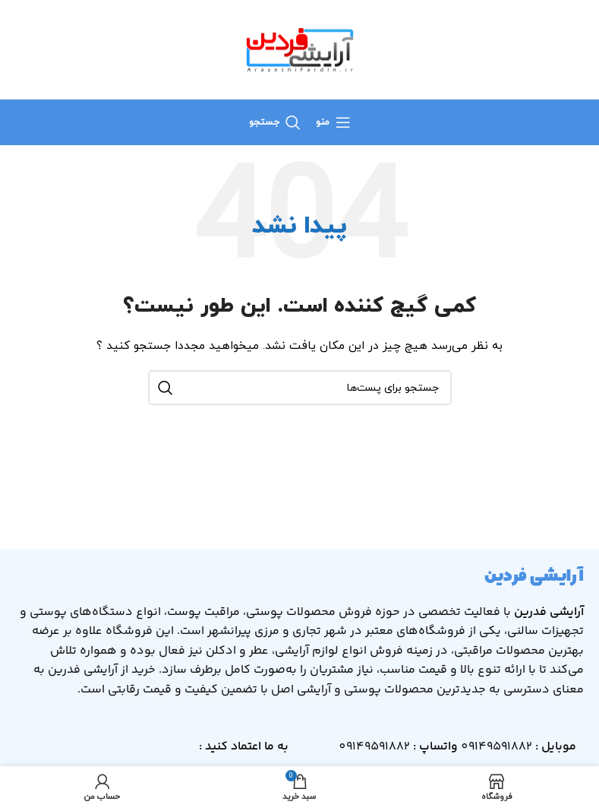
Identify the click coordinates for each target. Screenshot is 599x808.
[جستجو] (274, 122)
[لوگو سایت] (300, 48)
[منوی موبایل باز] (333, 122)
